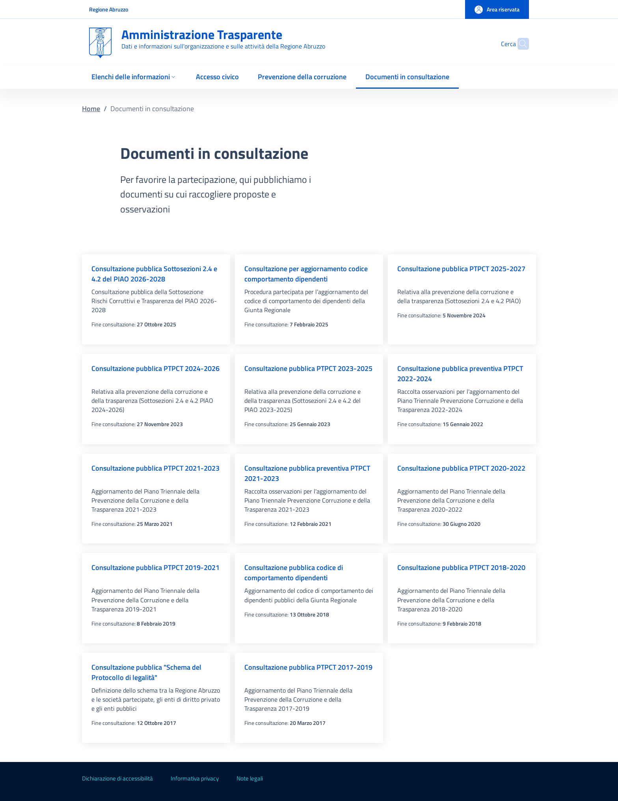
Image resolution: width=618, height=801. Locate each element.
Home (91, 108)
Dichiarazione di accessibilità (117, 778)
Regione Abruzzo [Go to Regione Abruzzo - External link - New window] (108, 9)
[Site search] (519, 43)
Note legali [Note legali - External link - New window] (249, 778)
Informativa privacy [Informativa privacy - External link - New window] (195, 778)
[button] (497, 9)
